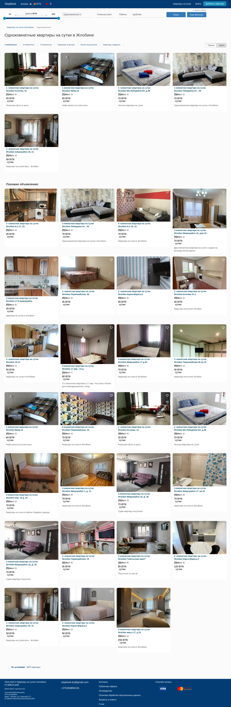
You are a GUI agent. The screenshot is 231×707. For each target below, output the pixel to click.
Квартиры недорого (111, 45)
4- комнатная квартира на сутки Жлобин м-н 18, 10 (134, 225)
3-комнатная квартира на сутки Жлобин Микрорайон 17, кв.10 (190, 489)
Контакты (103, 682)
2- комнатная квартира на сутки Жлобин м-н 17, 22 (22, 225)
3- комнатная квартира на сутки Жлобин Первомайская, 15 (78, 557)
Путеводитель (105, 691)
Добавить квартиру (215, 4)
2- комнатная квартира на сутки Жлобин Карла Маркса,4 (134, 292)
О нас (101, 704)
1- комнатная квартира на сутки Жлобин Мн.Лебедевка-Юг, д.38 (134, 89)
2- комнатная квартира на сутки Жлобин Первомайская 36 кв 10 (190, 360)
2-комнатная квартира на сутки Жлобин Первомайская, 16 (78, 428)
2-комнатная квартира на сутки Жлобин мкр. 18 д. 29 (22, 496)
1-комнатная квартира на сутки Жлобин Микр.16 (78, 89)
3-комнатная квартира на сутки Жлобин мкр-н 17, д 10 (134, 631)
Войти (198, 4)
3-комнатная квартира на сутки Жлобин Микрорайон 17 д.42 (134, 360)
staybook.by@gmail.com (74, 682)
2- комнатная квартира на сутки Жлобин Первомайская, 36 (78, 292)
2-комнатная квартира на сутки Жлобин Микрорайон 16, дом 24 (190, 231)
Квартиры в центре (66, 45)
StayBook (10, 3)
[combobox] (77, 15)
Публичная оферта (108, 686)
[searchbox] (87, 14)
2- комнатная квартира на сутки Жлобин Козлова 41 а (190, 292)
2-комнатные (28, 45)
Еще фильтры (196, 15)
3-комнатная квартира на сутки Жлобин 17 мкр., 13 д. (78, 367)
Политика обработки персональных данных (120, 695)
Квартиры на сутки (182, 4)
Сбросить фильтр (199, 10)
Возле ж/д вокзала (89, 45)
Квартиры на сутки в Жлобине (31, 682)
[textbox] (104, 14)
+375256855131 (70, 688)
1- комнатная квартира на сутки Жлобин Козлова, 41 (22, 89)
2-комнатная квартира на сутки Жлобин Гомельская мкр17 (134, 557)
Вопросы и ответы (107, 699)
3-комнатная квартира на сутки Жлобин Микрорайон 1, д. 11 (78, 489)
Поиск (176, 15)
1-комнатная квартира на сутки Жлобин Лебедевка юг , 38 (190, 89)
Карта (221, 45)
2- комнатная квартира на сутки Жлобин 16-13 (22, 360)
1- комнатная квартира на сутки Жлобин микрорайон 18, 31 (22, 150)
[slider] (4, 18)
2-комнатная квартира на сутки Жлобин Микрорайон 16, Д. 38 (134, 495)
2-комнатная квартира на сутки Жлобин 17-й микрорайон (22, 299)
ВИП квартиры (34, 667)
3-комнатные (46, 45)
